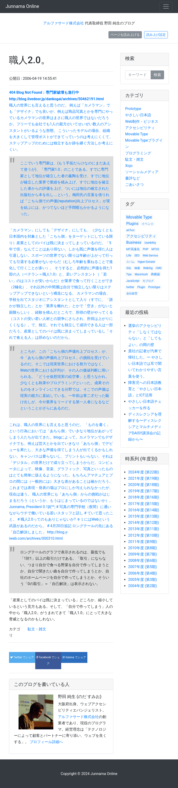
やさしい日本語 (138, 115)
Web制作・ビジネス (141, 121)
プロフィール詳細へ (46, 742)
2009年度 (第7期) (142, 554)
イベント (148, 224)
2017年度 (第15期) (143, 504)
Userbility (150, 242)
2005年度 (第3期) (142, 579)
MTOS (155, 249)
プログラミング (138, 153)
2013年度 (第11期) (143, 529)
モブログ (148, 281)
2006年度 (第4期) (142, 573)
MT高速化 (133, 249)
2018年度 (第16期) (143, 497)
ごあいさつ (134, 184)
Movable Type (136, 134)
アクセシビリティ (140, 128)
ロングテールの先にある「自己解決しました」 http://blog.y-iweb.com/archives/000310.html (61, 532)
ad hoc (130, 230)
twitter (130, 287)
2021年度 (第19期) (143, 478)
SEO (137, 255)
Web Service (150, 255)
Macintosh (141, 274)
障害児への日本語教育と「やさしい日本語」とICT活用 (145, 388)
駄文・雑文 (37, 629)
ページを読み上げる (125, 35)
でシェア (22, 657)
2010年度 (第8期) (142, 548)
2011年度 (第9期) (142, 541)
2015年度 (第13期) (143, 516)
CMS (159, 268)
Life (128, 255)
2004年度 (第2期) (142, 586)
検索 (129, 58)
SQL (128, 268)
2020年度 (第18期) (143, 484)
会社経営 (131, 293)
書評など (132, 178)
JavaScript (132, 281)
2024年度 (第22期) (143, 472)
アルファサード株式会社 (63, 23)
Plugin (141, 287)
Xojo (129, 165)
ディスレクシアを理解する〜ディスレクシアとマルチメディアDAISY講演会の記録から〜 (145, 427)
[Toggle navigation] (165, 6)
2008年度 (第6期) (142, 560)
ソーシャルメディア (142, 172)
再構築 (155, 274)
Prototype (133, 108)
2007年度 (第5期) (142, 567)
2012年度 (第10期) (143, 535)
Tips (129, 274)
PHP (145, 249)
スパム (130, 261)
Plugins (132, 223)
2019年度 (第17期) (143, 491)
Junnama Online (22, 6)
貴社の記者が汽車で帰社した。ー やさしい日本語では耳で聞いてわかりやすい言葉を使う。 (145, 364)
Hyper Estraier (146, 261)
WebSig (148, 268)
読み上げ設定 (156, 35)
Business (133, 242)
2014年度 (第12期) (143, 522)
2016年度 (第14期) (143, 510)
